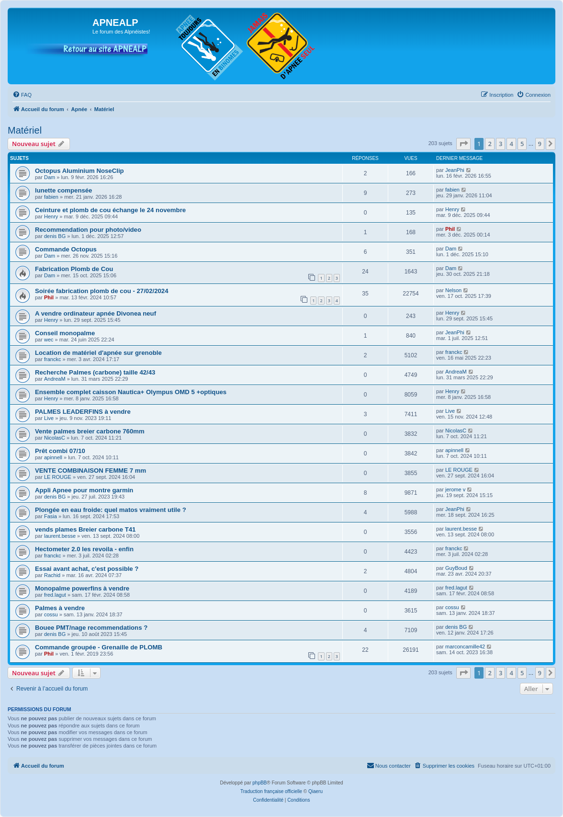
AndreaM (55, 379)
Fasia (50, 516)
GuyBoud (456, 568)
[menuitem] (22, 95)
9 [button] (539, 143)
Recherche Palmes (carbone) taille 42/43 (95, 372)
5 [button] (522, 143)
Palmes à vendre (60, 608)
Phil (450, 229)
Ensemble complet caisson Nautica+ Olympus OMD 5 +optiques (130, 392)
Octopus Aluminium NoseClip (79, 170)
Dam (49, 177)
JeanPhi (454, 170)
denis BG (55, 236)
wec (49, 339)
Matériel (25, 130)
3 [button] (500, 143)
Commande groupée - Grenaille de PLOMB (98, 647)
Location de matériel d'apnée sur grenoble (98, 352)
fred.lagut (55, 595)
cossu (51, 614)
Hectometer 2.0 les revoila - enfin (84, 549)
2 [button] (489, 143)
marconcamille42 (465, 646)
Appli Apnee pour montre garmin (84, 490)
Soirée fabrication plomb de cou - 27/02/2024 (102, 291)
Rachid (52, 575)
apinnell (53, 457)
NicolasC (54, 438)
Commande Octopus (66, 249)
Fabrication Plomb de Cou (74, 268)
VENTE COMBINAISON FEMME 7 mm (90, 470)
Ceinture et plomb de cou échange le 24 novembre (110, 210)
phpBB (259, 782)
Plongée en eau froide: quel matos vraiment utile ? (110, 509)
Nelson (453, 290)
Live (49, 418)
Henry (51, 216)
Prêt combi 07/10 (60, 450)
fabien (51, 197)
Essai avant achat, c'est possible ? (86, 568)
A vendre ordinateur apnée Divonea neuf (95, 313)
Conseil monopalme (65, 333)
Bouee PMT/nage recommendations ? (91, 627)
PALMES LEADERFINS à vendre (83, 411)
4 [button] (511, 143)
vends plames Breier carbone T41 (85, 529)
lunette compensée (63, 190)
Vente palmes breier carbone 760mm (90, 431)
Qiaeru (315, 791)
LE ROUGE (57, 477)
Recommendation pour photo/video (88, 229)
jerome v (455, 489)
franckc (52, 359)
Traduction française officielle (271, 791)
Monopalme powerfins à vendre (82, 588)
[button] (463, 143)
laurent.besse (60, 536)
